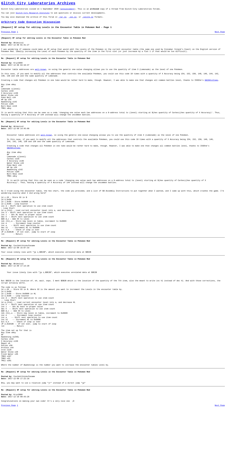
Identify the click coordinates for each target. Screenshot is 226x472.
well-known (40, 76)
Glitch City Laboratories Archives (38, 3)
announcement (67, 10)
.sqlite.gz (87, 19)
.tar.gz (62, 19)
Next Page (220, 35)
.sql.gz (73, 19)
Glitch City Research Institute (32, 14)
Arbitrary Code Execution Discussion (30, 25)
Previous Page (8, 35)
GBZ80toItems (211, 89)
